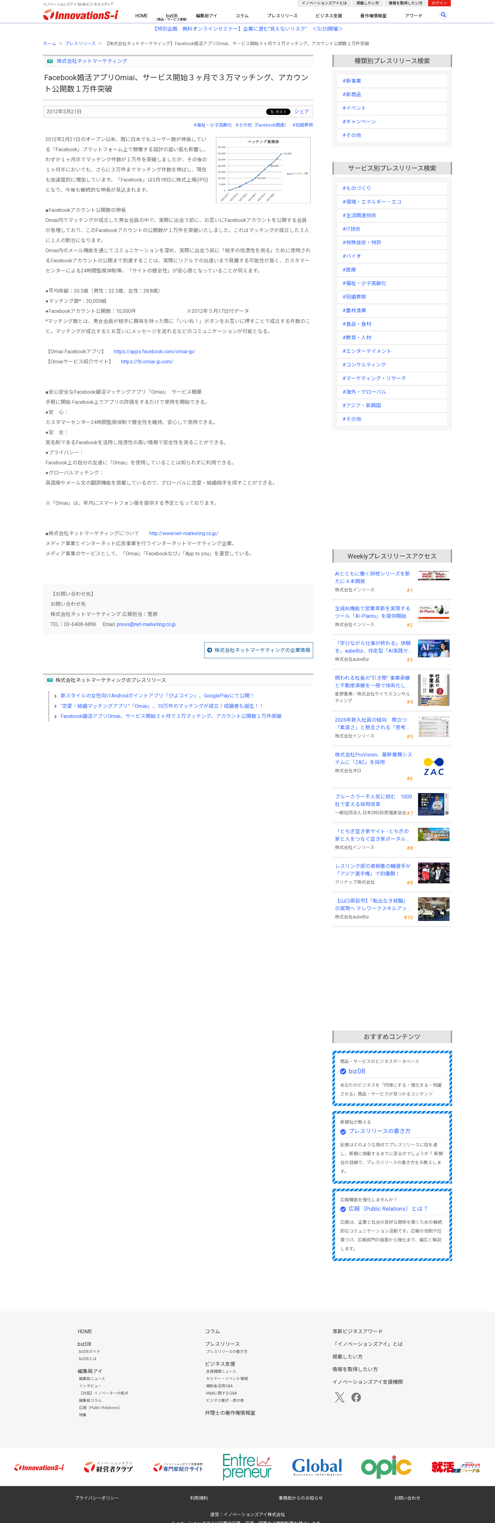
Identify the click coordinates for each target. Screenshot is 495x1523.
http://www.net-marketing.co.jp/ (183, 533)
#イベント (354, 108)
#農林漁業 (354, 311)
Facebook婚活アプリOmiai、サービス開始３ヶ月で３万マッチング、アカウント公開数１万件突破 (171, 716)
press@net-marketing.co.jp (146, 624)
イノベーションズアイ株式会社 (254, 1514)
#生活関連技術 (359, 215)
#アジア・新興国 (362, 406)
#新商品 (352, 95)
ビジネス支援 (329, 15)
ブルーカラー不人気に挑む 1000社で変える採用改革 (373, 800)
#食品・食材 (357, 324)
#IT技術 (352, 229)
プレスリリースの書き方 (380, 1131)
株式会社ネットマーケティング (92, 61)
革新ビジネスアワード (357, 1332)
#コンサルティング (364, 365)
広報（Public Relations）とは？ (388, 1208)
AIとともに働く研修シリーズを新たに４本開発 (372, 577)
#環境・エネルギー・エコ (372, 202)
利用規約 (199, 1498)
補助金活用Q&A (219, 1386)
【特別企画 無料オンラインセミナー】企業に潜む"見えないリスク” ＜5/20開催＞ (247, 29)
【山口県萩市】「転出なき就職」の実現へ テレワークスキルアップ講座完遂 (373, 905)
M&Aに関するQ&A (221, 1393)
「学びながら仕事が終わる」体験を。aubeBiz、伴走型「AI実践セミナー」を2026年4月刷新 (373, 647)
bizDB (172, 15)
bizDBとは (88, 1359)
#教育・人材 (357, 338)
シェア (301, 112)
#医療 (349, 270)
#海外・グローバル (364, 392)
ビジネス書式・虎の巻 (225, 1400)
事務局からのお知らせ (301, 1498)
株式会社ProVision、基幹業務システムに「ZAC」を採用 (373, 758)
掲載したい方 (367, 3)
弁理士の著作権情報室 (230, 1413)
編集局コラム (90, 1400)
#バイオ (352, 256)
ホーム (49, 43)
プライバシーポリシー (97, 1498)
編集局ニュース (92, 1379)
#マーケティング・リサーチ (374, 378)
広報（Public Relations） (100, 1408)
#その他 (352, 135)
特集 (82, 1415)
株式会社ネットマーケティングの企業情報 (262, 650)
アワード (414, 15)
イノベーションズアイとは (324, 3)
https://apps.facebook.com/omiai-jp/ (154, 352)
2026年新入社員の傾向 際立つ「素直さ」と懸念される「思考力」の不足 (371, 724)
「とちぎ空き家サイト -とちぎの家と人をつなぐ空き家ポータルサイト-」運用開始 (373, 835)
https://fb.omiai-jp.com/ (147, 362)
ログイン (439, 3)
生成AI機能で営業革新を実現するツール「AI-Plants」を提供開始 (372, 612)
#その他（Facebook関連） (262, 125)
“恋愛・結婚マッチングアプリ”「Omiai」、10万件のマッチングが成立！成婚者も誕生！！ (162, 706)
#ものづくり (357, 188)
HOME (141, 15)
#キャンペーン (359, 122)
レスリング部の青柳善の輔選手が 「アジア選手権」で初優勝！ (373, 870)
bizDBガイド (89, 1351)
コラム (242, 15)
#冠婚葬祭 (302, 125)
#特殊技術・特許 (362, 243)
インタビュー (90, 1386)
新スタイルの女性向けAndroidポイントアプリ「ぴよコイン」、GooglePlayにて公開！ (158, 696)
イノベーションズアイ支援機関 (367, 1382)
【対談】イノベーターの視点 (103, 1393)
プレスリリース (282, 15)
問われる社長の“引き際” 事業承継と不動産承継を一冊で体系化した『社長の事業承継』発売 (373, 682)
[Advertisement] (178, 781)
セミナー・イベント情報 (227, 1379)
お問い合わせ (407, 1498)
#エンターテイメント (367, 351)
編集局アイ (207, 15)
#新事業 (352, 81)
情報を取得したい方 (406, 3)
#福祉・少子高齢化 (213, 125)
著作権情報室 (373, 15)
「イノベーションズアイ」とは (367, 1344)
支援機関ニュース (221, 1371)
